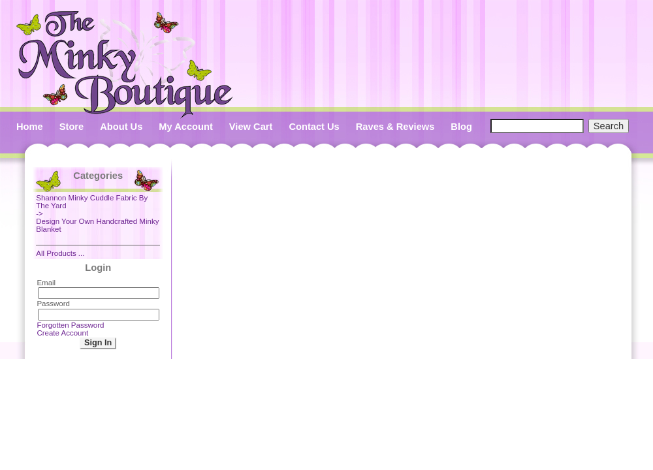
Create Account (62, 333)
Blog (461, 126)
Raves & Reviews (395, 126)
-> (98, 205)
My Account (186, 126)
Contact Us (314, 126)
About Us (121, 126)
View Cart (251, 126)
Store (71, 126)
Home (29, 126)
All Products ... (60, 253)
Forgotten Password (70, 325)
